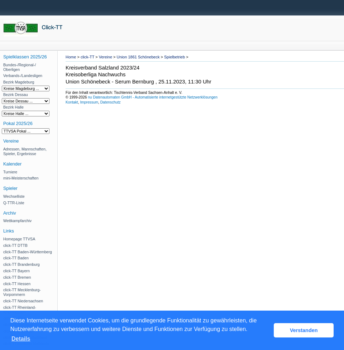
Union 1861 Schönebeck (138, 57)
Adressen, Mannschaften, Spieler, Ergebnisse (25, 151)
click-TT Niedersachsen (23, 301)
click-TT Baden (16, 258)
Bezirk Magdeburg (18, 82)
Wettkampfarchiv (17, 221)
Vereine (105, 57)
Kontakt (72, 102)
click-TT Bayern (16, 271)
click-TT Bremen (17, 277)
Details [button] (20, 339)
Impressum (89, 102)
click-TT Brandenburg (21, 264)
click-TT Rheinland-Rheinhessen (19, 309)
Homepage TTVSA (19, 239)
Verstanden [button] (304, 330)
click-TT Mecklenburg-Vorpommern (22, 292)
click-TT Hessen (16, 284)
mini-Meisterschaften (20, 178)
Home (71, 57)
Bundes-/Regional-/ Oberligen (19, 67)
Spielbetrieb (174, 57)
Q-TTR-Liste (13, 203)
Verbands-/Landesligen (22, 75)
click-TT (87, 57)
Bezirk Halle (13, 107)
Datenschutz (110, 102)
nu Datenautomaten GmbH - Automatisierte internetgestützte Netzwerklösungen (153, 97)
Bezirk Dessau (15, 94)
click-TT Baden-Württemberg (27, 252)
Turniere (10, 172)
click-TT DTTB (15, 245)
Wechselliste (14, 196)
